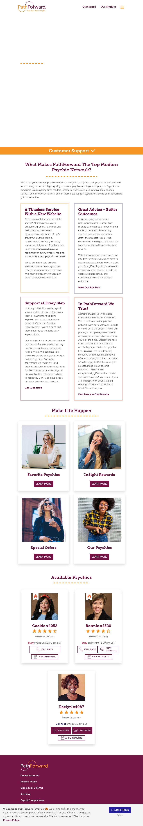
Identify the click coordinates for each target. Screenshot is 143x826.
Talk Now (61, 731)
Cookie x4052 (44, 625)
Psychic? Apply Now (32, 800)
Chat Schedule (108, 649)
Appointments (44, 656)
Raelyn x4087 (71, 707)
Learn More (43, 483)
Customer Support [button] (69, 150)
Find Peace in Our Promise (93, 394)
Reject (120, 815)
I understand (120, 810)
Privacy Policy (11, 820)
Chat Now (82, 731)
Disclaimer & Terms (31, 787)
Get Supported (33, 387)
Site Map (25, 794)
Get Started (89, 6)
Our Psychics (108, 6)
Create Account (29, 775)
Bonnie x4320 (98, 625)
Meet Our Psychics (89, 287)
